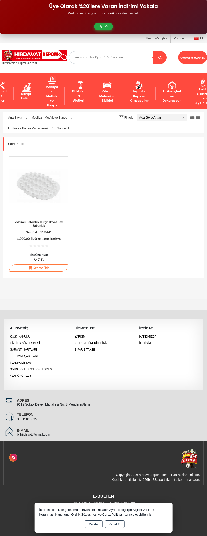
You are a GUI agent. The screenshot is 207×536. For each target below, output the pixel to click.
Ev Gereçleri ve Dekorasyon (172, 91)
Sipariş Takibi (85, 349)
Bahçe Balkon (26, 92)
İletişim (145, 343)
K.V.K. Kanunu (20, 336)
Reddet (93, 524)
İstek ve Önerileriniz (91, 343)
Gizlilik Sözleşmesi (25, 343)
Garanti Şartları (23, 349)
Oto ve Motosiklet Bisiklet (107, 91)
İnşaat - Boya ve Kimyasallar (139, 91)
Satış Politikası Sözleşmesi (31, 369)
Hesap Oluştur (156, 38)
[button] (126, 117)
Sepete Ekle (38, 268)
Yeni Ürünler (20, 375)
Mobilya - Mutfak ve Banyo (51, 91)
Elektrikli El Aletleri (78, 91)
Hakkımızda (147, 336)
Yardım (80, 336)
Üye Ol (104, 26)
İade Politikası (21, 362)
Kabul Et (115, 524)
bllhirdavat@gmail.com (33, 434)
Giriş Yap (180, 38)
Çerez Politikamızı (115, 514)
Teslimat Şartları (24, 356)
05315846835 (27, 419)
